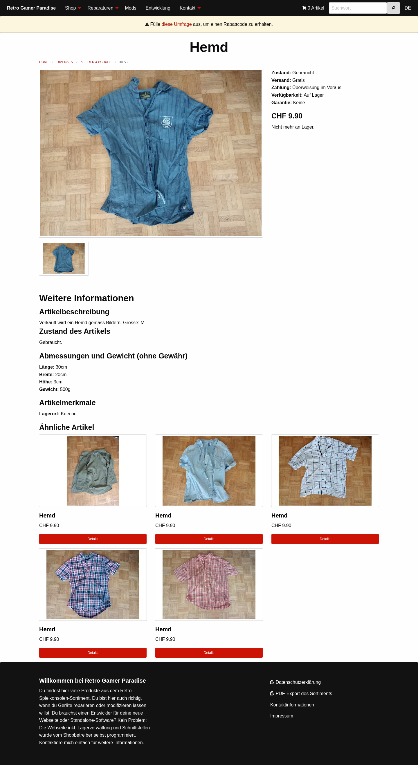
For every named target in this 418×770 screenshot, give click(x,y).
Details (93, 539)
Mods (130, 8)
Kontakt (187, 8)
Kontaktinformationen (292, 704)
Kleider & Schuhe (96, 62)
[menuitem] (71, 8)
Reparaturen (100, 8)
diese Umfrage (177, 24)
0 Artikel (313, 8)
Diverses (65, 62)
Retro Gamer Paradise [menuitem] (31, 8)
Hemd (47, 515)
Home (44, 62)
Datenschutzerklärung (295, 682)
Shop (70, 8)
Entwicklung (158, 8)
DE (408, 8)
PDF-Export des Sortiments (301, 693)
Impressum (281, 715)
